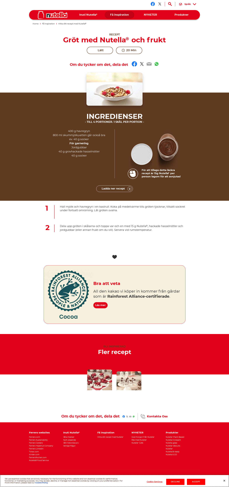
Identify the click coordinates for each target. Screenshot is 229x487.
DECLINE (175, 482)
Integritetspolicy (73, 445)
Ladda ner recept (113, 155)
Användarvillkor (60, 445)
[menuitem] (88, 15)
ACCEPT (196, 482)
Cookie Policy (41, 483)
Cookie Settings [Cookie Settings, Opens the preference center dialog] (155, 482)
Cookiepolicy (85, 445)
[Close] (224, 481)
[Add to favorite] (114, 223)
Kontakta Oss (157, 383)
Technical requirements (38, 447)
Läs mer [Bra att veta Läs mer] (103, 270)
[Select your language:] (187, 4)
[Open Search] (170, 4)
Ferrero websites (39, 399)
